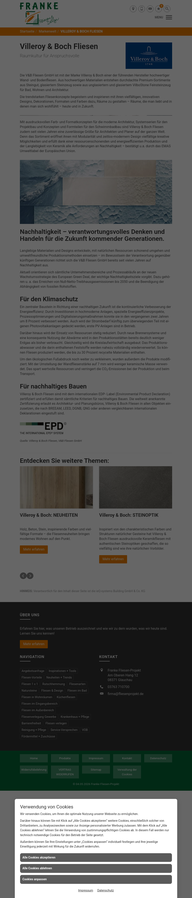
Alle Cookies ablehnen (37, 868)
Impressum (85, 890)
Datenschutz (105, 890)
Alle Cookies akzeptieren (38, 857)
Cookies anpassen (34, 879)
